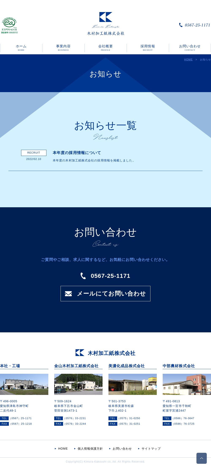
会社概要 (105, 47)
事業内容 (63, 47)
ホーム (21, 47)
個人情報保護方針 (90, 448)
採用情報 (148, 47)
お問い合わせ (190, 47)
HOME (188, 59)
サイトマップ (151, 448)
